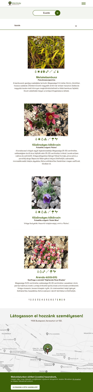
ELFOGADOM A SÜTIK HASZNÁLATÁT (25, 387)
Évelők (46, 13)
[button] (47, 25)
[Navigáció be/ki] (83, 3)
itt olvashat (77, 379)
